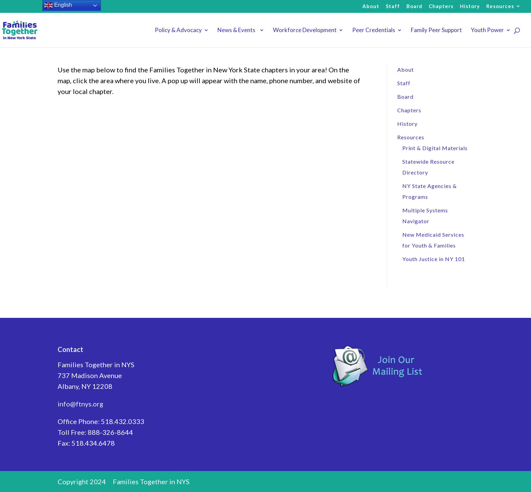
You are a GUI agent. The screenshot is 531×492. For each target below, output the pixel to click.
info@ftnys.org (80, 404)
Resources (500, 6)
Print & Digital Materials (435, 148)
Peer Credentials (373, 30)
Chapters (441, 6)
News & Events (237, 30)
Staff (393, 6)
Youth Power (487, 30)
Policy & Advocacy (178, 30)
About (370, 6)
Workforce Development (305, 30)
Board (414, 6)
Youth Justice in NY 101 (433, 259)
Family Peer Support (436, 30)
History (470, 6)
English (58, 5)
